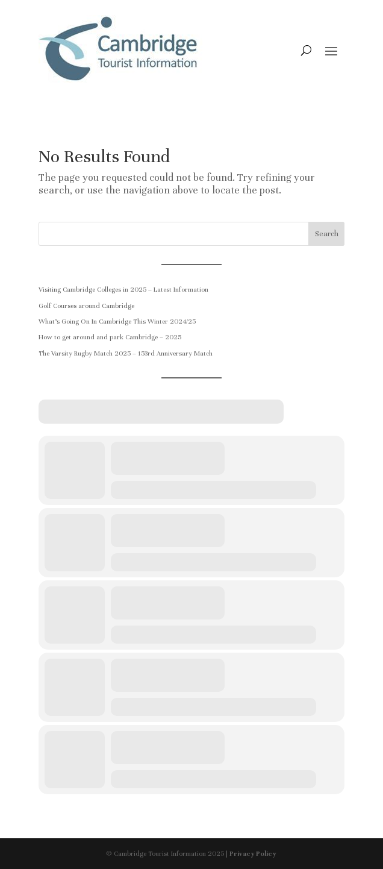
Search (326, 234)
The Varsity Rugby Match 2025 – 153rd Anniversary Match (126, 353)
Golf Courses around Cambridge (86, 305)
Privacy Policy (252, 853)
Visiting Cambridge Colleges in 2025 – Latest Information (123, 289)
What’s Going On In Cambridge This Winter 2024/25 (117, 321)
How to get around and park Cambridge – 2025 (110, 337)
